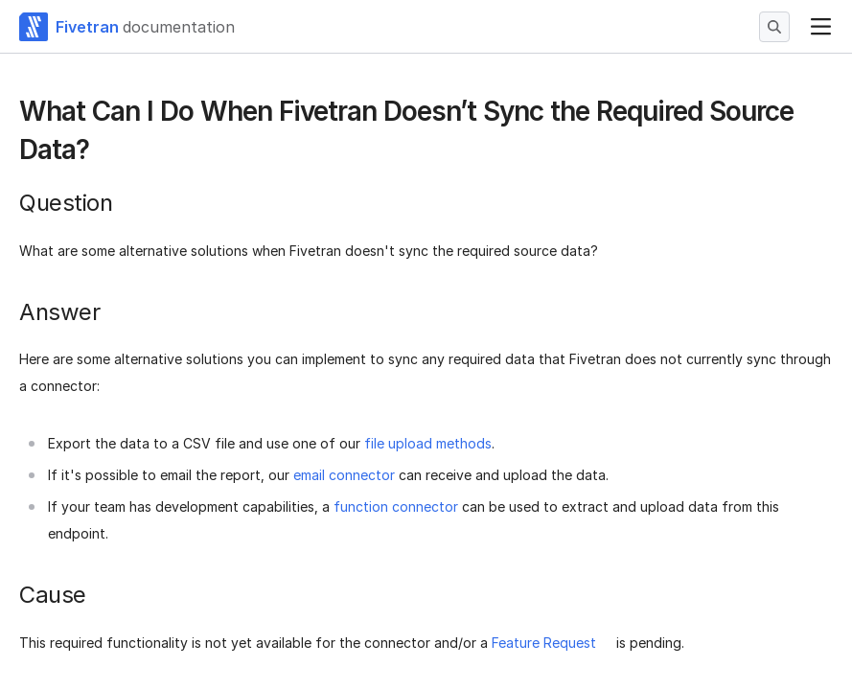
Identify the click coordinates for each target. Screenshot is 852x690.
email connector (344, 475)
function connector (396, 506)
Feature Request (544, 642)
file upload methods (428, 443)
